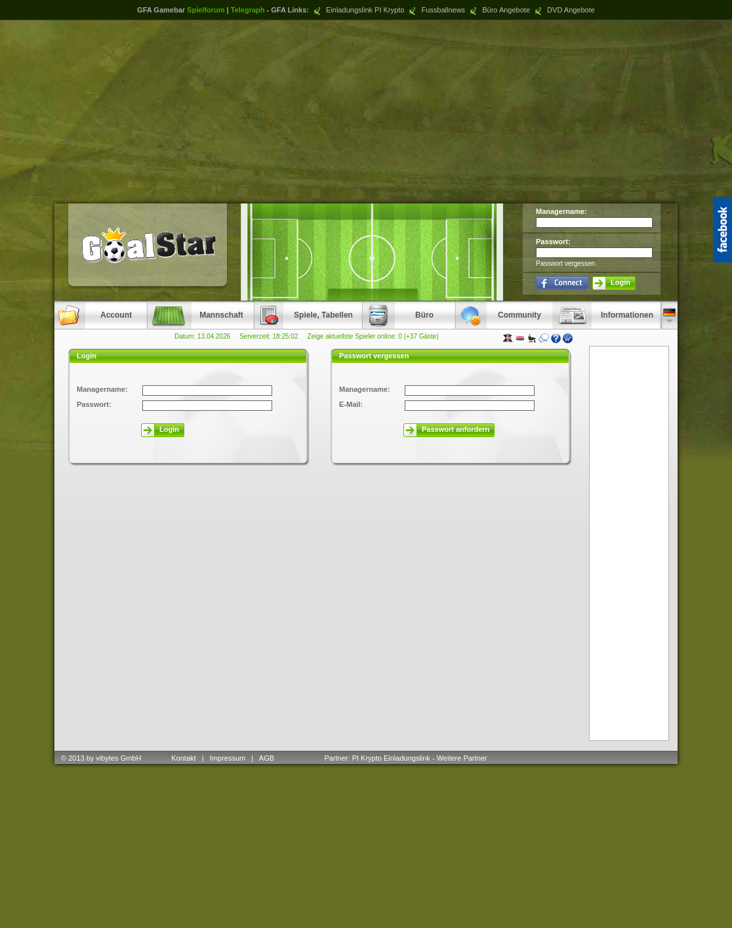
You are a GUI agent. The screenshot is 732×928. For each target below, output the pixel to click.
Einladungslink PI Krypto (357, 10)
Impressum (227, 758)
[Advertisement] (366, 111)
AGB (267, 758)
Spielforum (205, 10)
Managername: (561, 211)
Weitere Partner (462, 758)
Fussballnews (435, 10)
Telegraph (248, 10)
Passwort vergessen (565, 263)
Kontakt (183, 758)
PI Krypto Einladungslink (391, 758)
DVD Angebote (563, 10)
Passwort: (553, 241)
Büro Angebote (498, 10)
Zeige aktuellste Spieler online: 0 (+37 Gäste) (372, 336)
